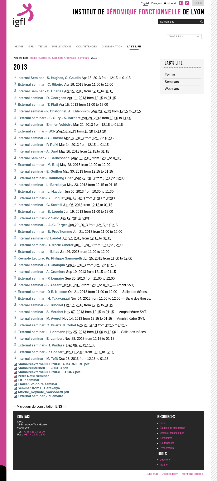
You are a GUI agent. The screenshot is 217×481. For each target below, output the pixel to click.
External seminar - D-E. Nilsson (42, 292)
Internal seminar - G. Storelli (40, 205)
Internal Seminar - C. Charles (40, 91)
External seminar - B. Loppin (40, 211)
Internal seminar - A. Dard (38, 151)
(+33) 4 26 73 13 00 (34, 431)
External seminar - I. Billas (38, 251)
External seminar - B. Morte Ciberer (46, 245)
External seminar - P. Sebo (38, 218)
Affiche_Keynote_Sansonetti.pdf (43, 392)
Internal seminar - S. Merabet (40, 312)
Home (19, 46)
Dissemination (112, 46)
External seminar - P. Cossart (41, 352)
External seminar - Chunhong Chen (46, 178)
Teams (43, 46)
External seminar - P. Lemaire (41, 278)
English (145, 3)
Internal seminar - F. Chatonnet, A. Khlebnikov (54, 111)
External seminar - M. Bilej (38, 165)
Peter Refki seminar (33, 376)
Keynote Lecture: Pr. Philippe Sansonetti (50, 258)
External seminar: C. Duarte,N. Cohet (47, 325)
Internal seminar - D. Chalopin (41, 265)
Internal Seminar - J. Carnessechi (44, 158)
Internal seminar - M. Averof (40, 318)
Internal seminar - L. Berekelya (42, 185)
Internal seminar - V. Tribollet (40, 305)
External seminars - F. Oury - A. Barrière (49, 118)
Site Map (153, 473)
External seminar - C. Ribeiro (40, 84)
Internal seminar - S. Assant (40, 285)
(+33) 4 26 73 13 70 (34, 434)
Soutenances (167, 443)
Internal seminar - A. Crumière (41, 272)
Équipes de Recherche (172, 427)
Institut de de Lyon (138, 12)
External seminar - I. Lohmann (42, 332)
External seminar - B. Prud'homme (45, 231)
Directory (165, 459)
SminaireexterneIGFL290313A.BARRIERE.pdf (53, 364)
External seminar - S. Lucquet (41, 198)
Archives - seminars (77, 57)
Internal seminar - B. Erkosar (40, 138)
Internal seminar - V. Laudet (39, 238)
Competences (86, 46)
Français (156, 3)
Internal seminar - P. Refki (38, 144)
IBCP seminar (28, 380)
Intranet (171, 3)
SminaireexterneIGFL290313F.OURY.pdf (49, 372)
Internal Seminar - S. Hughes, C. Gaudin (49, 78)
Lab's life (134, 46)
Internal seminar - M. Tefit (38, 358)
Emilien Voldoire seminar (37, 384)
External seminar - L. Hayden (41, 191)
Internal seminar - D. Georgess (42, 98)
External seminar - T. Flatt (38, 104)
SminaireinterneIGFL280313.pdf (43, 368)
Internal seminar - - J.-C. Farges (43, 225)
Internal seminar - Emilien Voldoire (45, 124)
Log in (198, 2)
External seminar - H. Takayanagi (44, 298)
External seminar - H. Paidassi (42, 345)
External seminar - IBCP (37, 131)
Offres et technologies (172, 432)
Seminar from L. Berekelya (39, 388)
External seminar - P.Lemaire (40, 396)
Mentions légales (192, 473)
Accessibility (170, 473)
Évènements (167, 448)
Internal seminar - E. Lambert (41, 338)
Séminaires (166, 437)
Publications (62, 46)
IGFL (31, 46)
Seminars (57, 57)
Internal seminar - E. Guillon (40, 171)
